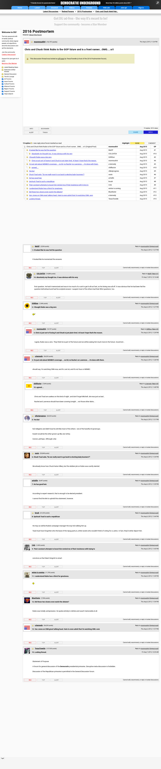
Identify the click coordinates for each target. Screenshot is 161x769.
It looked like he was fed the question (42, 150)
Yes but (32, 171)
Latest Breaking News (11, 67)
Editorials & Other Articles (9, 71)
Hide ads (106, 8)
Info (31, 129)
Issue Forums (8, 81)
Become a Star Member (9, 63)
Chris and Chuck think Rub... (106, 11)
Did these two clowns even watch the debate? (46, 192)
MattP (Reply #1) (153, 274)
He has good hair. (35, 178)
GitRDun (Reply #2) (152, 329)
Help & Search (8, 94)
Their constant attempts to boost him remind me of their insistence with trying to (58, 185)
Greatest (54, 8)
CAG (33, 545)
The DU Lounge (9, 76)
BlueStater (36, 598)
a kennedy (39, 356)
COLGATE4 (41, 274)
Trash (45, 132)
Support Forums (9, 91)
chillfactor (37, 384)
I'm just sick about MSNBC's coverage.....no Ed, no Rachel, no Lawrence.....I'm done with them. (63, 164)
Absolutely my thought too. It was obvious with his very (52, 154)
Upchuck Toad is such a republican (42, 181)
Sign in (141, 8)
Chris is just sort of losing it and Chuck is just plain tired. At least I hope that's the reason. (64, 161)
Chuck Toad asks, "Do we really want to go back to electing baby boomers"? (56, 174)
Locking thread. (35, 199)
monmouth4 (39, 42)
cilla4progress (40, 416)
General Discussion (10, 74)
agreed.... (35, 168)
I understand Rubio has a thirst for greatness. (46, 188)
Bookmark (45, 129)
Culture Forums (9, 84)
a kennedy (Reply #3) (151, 384)
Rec (30, 268)
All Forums (7, 79)
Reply (151, 132)
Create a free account (9, 54)
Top (43, 268)
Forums (89, 8)
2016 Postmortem (84, 11)
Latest (37, 8)
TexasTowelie (40, 648)
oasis (37, 453)
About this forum (35, 35)
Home (20, 8)
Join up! (124, 8)
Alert (31, 132)
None (137, 143)
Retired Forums (68, 11)
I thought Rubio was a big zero (40, 157)
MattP (37, 246)
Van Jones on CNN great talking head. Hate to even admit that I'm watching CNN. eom (61, 195)
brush (37, 513)
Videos (71, 8)
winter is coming (38, 572)
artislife (35, 481)
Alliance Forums (9, 86)
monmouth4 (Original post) (149, 246)
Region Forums (9, 89)
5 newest (152, 143)
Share (135, 132)
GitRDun (35, 303)
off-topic (61, 59)
